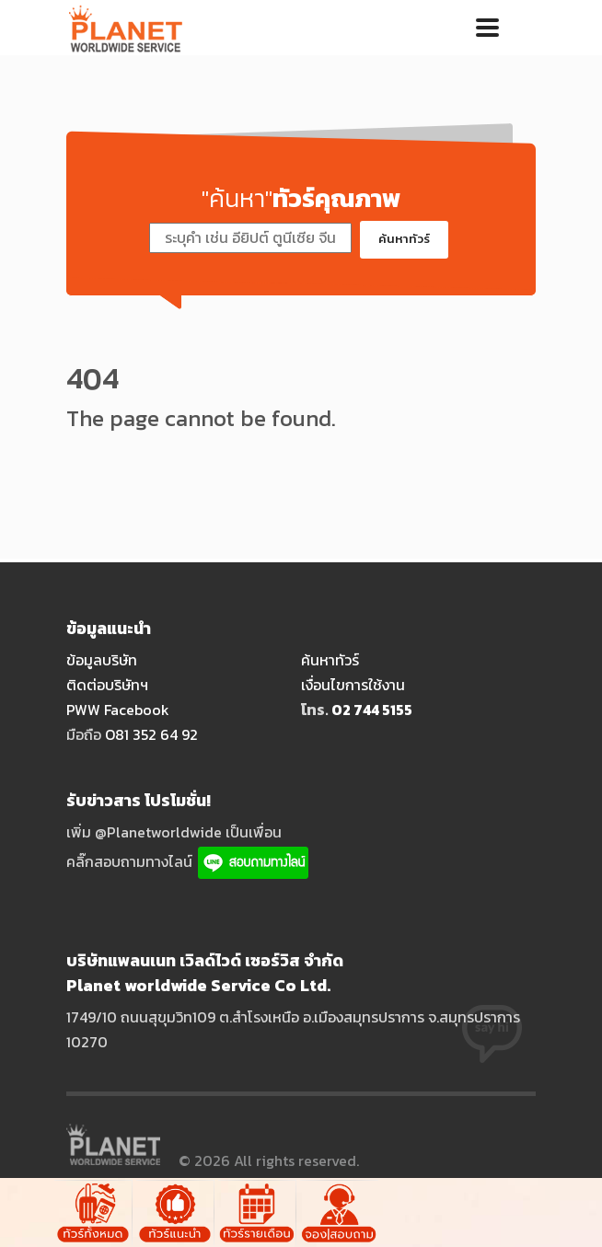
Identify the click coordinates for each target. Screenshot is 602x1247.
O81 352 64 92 (151, 734)
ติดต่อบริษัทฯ (107, 685)
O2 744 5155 (371, 710)
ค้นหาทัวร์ (404, 239)
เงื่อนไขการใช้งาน (353, 685)
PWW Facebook (117, 710)
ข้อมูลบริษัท (101, 660)
